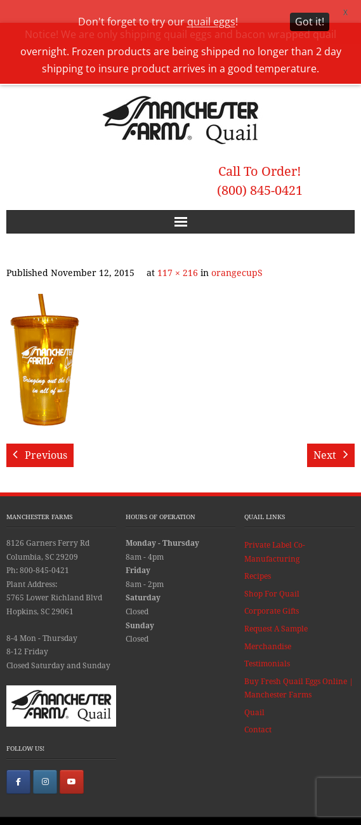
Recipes (257, 556)
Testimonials (267, 644)
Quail (254, 692)
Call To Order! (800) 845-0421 (260, 161)
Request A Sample (276, 608)
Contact (258, 710)
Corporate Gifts (271, 591)
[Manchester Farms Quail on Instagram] (45, 761)
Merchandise (267, 626)
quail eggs (211, 22)
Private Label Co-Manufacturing (274, 531)
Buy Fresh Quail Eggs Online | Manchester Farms (298, 668)
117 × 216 (177, 253)
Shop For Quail (271, 573)
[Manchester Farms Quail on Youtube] (72, 761)
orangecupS (237, 253)
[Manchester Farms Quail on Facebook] (18, 761)
